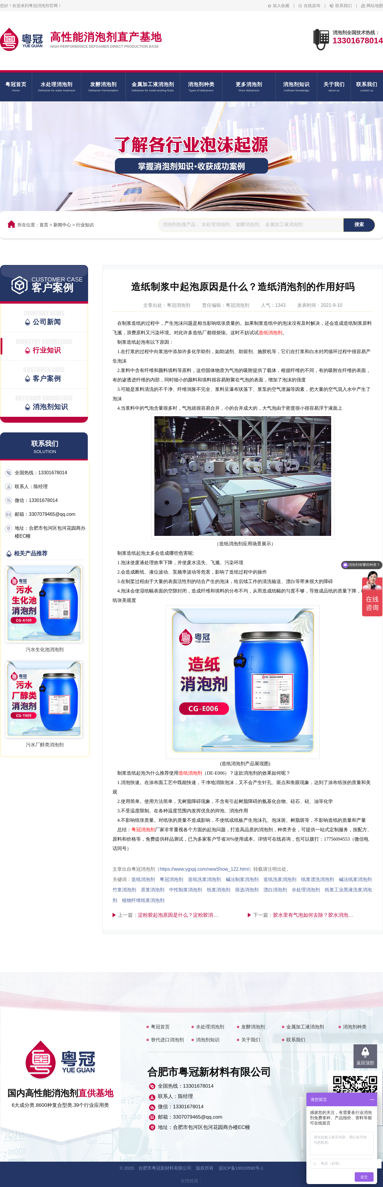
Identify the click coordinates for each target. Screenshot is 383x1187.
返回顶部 (365, 1062)
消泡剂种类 (355, 1026)
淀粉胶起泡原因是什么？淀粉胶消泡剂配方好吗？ (179, 915)
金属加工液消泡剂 (305, 1026)
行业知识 (85, 224)
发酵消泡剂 (253, 1026)
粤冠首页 (160, 1026)
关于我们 (250, 1039)
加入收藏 (281, 5)
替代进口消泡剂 (167, 1039)
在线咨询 (312, 5)
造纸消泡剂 (270, 332)
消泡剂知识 (207, 1039)
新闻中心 (62, 224)
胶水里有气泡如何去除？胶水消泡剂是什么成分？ (314, 915)
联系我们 (343, 5)
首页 (43, 224)
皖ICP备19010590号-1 (241, 1167)
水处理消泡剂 (210, 1026)
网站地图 (375, 5)
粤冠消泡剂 (143, 829)
